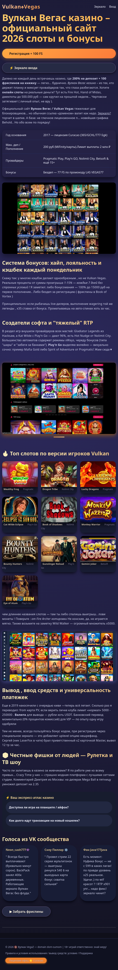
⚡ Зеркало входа (23, 68)
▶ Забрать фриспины (26, 911)
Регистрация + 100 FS (26, 53)
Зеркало (100, 7)
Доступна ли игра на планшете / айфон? (39, 807)
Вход (112, 7)
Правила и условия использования (26, 953)
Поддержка (86, 953)
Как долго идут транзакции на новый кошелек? (44, 820)
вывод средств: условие (63, 953)
